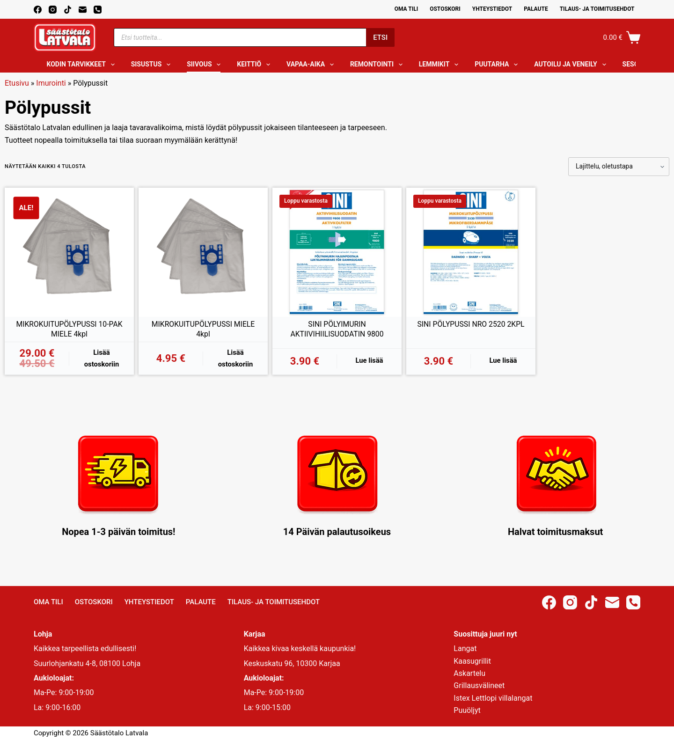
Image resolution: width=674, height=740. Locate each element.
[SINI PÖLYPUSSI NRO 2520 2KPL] (470, 252)
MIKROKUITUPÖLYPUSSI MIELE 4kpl (203, 329)
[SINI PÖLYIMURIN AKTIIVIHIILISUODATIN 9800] (337, 252)
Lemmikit (440, 64)
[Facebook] (38, 10)
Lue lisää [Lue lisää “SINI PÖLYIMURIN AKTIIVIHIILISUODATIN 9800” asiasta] (369, 360)
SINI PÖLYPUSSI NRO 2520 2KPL (471, 324)
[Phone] (98, 10)
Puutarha (498, 64)
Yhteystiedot (492, 9)
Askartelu (469, 673)
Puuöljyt (467, 710)
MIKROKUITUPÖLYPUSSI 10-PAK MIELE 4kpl (69, 329)
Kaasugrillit (472, 661)
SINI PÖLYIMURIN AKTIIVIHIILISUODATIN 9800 (337, 329)
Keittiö (255, 64)
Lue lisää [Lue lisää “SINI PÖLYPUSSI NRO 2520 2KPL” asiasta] (503, 360)
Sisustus (153, 64)
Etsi (380, 37)
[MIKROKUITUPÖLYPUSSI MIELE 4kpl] (203, 252)
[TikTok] (68, 10)
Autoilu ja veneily (571, 64)
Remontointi (378, 64)
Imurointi (51, 83)
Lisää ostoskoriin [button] (101, 358)
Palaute (536, 9)
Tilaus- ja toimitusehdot (597, 9)
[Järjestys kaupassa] (618, 166)
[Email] (83, 10)
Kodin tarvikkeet (82, 64)
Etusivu (17, 83)
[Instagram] (53, 10)
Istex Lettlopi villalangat (493, 698)
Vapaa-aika (311, 64)
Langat (465, 648)
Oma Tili (406, 9)
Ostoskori (445, 9)
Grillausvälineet (479, 685)
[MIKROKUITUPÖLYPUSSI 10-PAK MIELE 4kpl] (69, 252)
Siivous (205, 64)
